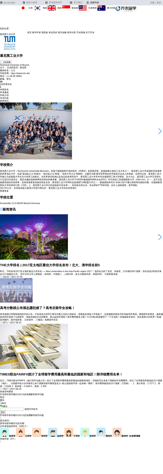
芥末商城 (80, 32)
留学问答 (71, 32)
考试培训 (52, 32)
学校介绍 (4, 95)
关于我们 (76, 2)
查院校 (44, 32)
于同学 (72, 436)
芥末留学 (15, 28)
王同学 (24, 436)
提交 (3, 412)
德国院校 (4, 31)
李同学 (40, 436)
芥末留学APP (53, 2)
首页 (29, 32)
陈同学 (120, 436)
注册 (152, 2)
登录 (159, 2)
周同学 (104, 436)
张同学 (7, 436)
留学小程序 (30, 3)
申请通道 (4, 92)
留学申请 (36, 32)
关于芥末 (90, 32)
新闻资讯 (4, 101)
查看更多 (4, 191)
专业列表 (4, 98)
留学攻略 (62, 32)
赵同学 (56, 436)
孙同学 (88, 436)
